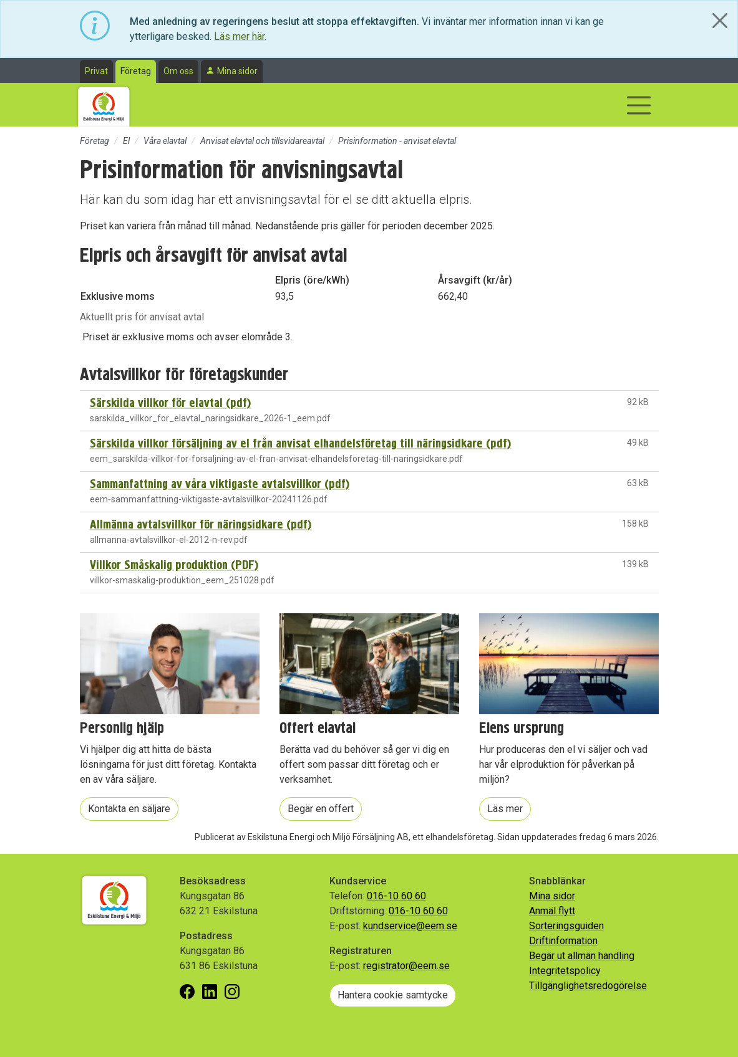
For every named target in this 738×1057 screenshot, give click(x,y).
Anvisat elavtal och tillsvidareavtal (262, 141)
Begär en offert (321, 809)
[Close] (719, 21)
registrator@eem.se (406, 966)
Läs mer (505, 809)
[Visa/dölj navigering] (639, 105)
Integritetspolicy (565, 971)
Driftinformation (563, 941)
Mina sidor (237, 71)
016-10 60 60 (396, 896)
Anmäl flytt (552, 911)
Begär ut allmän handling (581, 956)
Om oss (178, 71)
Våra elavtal (165, 141)
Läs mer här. (240, 36)
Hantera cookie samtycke (392, 995)
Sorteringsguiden (566, 926)
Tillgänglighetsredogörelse (588, 986)
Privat (96, 71)
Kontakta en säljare (129, 809)
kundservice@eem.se (410, 926)
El (126, 141)
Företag (135, 71)
